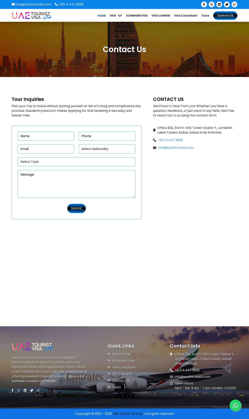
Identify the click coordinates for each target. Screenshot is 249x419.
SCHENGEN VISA (137, 15)
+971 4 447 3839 (69, 4)
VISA (113, 15)
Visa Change (119, 354)
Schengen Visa (121, 361)
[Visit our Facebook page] (204, 4)
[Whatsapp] (235, 405)
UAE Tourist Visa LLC (128, 413)
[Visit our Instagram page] (212, 4)
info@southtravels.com (31, 4)
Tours (205, 15)
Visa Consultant (185, 15)
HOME (102, 15)
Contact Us (225, 15)
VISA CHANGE (161, 15)
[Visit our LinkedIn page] (219, 4)
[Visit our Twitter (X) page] (227, 4)
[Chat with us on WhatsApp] (234, 4)
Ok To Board (119, 374)
